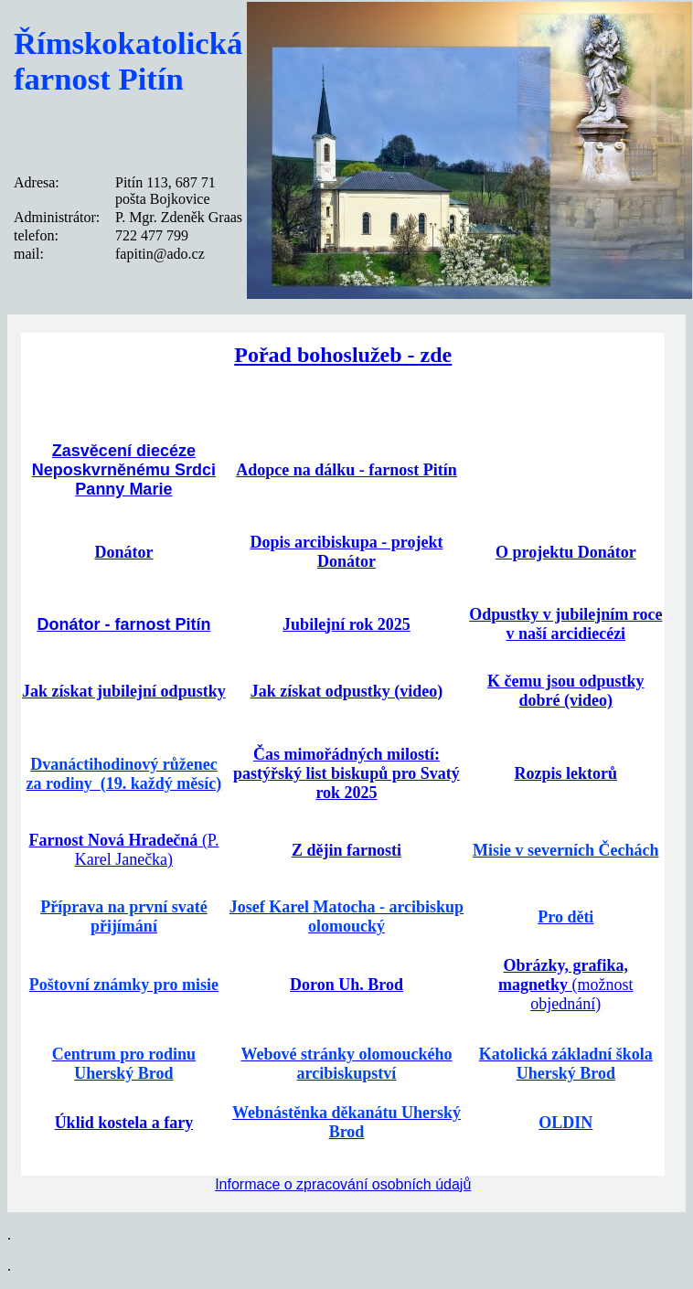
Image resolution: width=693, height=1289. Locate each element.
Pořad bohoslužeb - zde (343, 355)
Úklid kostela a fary (124, 1122)
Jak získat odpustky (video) (347, 691)
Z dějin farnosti (346, 850)
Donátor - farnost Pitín (123, 624)
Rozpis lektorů (566, 773)
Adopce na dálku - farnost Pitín (346, 470)
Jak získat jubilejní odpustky (124, 691)
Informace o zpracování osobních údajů (343, 1184)
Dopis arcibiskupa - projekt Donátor (347, 551)
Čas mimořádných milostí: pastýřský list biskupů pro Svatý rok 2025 (346, 773)
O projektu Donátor (566, 552)
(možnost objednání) (566, 984)
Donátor (123, 552)
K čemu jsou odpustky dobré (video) (566, 690)
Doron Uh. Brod (346, 984)
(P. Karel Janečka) (123, 849)
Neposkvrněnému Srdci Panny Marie (124, 479)
